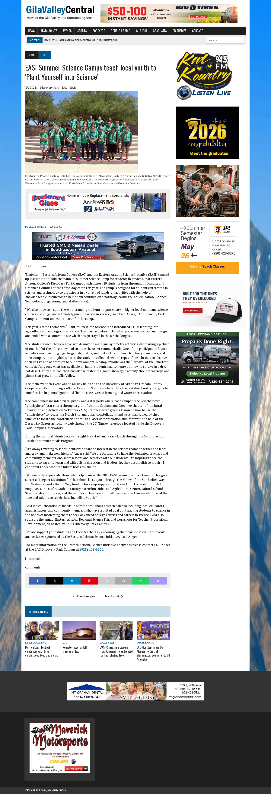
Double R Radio (119, 30)
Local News (37, 642)
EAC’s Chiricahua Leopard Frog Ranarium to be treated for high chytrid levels (115, 651)
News (30, 30)
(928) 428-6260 (91, 549)
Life (26, 642)
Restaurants (48, 30)
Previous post (84, 596)
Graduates (159, 30)
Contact (196, 30)
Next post (113, 596)
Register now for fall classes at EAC (79, 649)
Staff (42, 226)
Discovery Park (49, 87)
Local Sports (145, 642)
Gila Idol (140, 30)
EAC (64, 87)
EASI (72, 87)
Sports (81, 30)
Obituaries (179, 30)
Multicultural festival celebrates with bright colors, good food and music (40, 651)
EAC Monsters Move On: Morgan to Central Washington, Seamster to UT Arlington (153, 653)
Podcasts (98, 30)
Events (66, 30)
